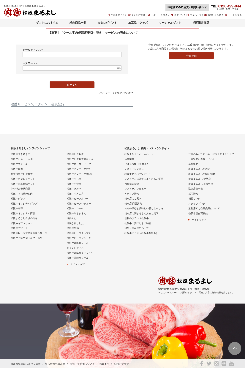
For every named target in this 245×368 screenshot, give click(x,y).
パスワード (31, 63)
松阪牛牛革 (17, 208)
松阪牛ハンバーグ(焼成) (80, 174)
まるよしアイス (75, 248)
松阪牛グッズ (18, 198)
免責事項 (104, 363)
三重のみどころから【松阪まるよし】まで (211, 154)
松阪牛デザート (19, 228)
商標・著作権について (82, 363)
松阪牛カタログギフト (23, 178)
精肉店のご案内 (132, 198)
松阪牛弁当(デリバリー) (137, 174)
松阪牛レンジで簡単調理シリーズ (29, 233)
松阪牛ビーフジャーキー (80, 238)
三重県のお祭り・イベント (202, 159)
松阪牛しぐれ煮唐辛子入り (81, 159)
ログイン (178, 15)
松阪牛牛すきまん (76, 213)
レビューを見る (159, 15)
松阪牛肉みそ (74, 188)
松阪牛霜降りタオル (77, 257)
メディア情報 (131, 193)
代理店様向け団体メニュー (139, 164)
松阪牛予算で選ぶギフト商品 (26, 238)
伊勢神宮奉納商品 (20, 188)
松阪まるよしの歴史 (199, 169)
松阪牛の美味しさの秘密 (137, 223)
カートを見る (235, 15)
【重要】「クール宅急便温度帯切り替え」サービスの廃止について (93, 32)
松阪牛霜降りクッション (80, 253)
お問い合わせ (214, 15)
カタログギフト (107, 22)
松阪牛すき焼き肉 (20, 154)
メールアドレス (33, 49)
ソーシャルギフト (170, 22)
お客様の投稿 (131, 183)
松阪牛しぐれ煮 (75, 154)
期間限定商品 (200, 22)
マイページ (195, 15)
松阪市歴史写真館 (198, 213)
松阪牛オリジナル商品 (23, 213)
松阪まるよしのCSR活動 (201, 174)
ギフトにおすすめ (47, 22)
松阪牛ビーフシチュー (79, 203)
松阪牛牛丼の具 (75, 193)
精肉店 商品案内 (133, 203)
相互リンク (194, 198)
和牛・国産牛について (136, 228)
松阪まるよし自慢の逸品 (24, 218)
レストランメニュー (135, 169)
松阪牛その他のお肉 (22, 193)
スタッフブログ (196, 203)
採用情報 (193, 193)
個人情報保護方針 (55, 363)
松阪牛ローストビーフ (79, 164)
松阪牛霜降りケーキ (77, 243)
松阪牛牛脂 (73, 228)
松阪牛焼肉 (17, 169)
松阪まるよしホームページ (139, 154)
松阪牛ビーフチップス (79, 233)
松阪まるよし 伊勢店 (199, 178)
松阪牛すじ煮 (74, 178)
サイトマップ (77, 264)
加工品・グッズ (138, 22)
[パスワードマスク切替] (118, 68)
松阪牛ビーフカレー (77, 198)
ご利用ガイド (117, 15)
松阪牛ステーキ (19, 164)
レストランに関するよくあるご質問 (143, 178)
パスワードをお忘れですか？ (116, 92)
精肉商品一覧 (77, 22)
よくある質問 (138, 15)
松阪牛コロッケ (75, 208)
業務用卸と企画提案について (204, 208)
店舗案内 (129, 159)
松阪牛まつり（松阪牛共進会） (141, 233)
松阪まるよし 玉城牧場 (200, 183)
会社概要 (193, 164)
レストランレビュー (135, 188)
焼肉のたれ (73, 218)
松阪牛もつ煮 (74, 183)
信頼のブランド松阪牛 (136, 218)
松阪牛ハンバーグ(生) (78, 169)
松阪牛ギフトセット (22, 223)
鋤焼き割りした (75, 223)
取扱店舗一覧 (195, 188)
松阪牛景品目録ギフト (23, 183)
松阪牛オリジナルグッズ (24, 203)
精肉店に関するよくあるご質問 (141, 213)
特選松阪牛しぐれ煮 (22, 174)
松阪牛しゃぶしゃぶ (22, 159)
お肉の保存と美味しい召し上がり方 (143, 208)
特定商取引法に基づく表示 (26, 363)
